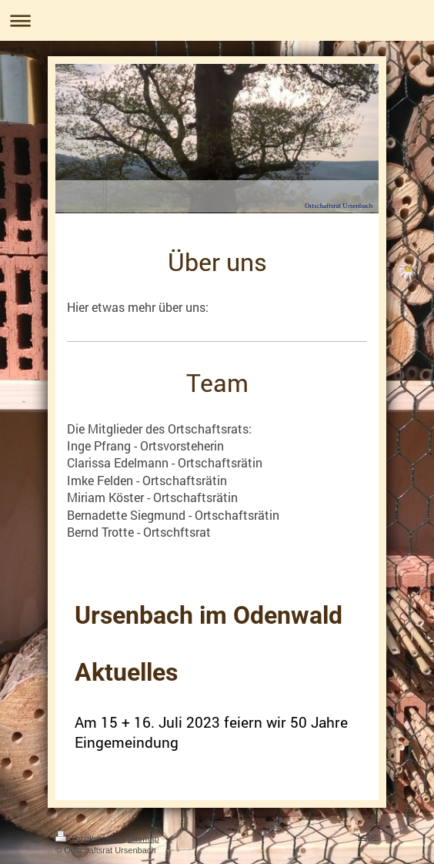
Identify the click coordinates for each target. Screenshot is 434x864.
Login (368, 836)
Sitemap (143, 838)
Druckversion (89, 838)
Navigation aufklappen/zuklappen (217, 20)
